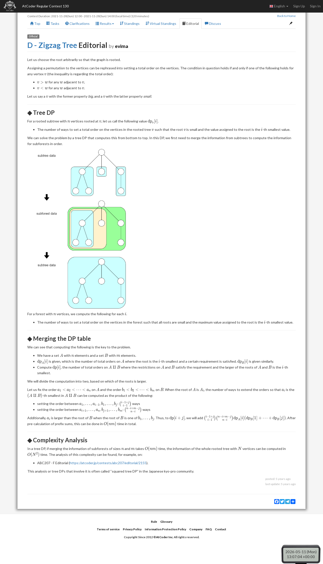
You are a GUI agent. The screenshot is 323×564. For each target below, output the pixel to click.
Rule (154, 521)
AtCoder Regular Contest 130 (45, 6)
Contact (220, 529)
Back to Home (286, 16)
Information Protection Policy (165, 529)
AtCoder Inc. (164, 537)
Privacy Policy (132, 529)
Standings (130, 23)
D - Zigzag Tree (52, 45)
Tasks (52, 23)
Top (35, 23)
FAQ (209, 529)
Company (195, 529)
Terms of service (108, 529)
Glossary (166, 521)
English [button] (278, 6)
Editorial (190, 23)
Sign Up (299, 6)
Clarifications (77, 23)
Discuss (213, 23)
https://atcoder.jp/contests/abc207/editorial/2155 (108, 463)
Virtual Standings (160, 23)
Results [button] (105, 23)
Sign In (315, 6)
